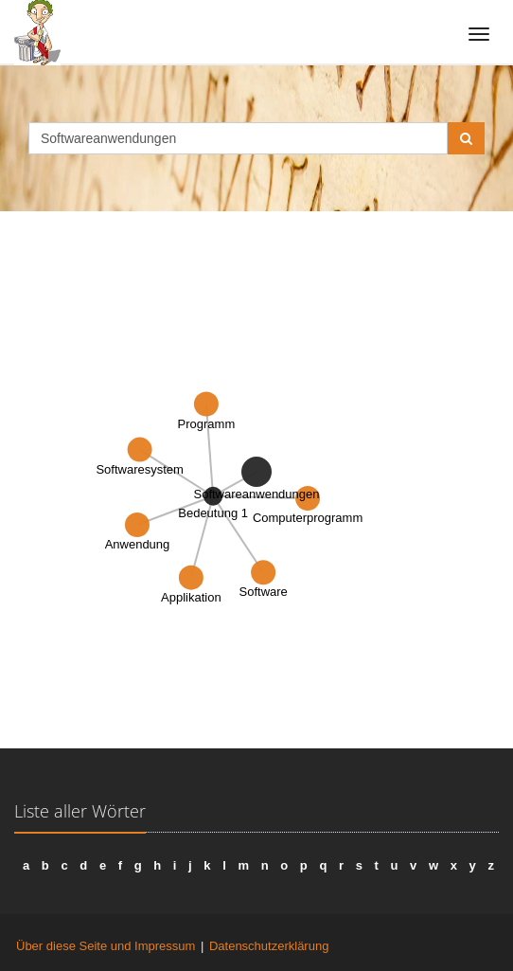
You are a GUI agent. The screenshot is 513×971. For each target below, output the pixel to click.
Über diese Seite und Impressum (105, 946)
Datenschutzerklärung (268, 946)
